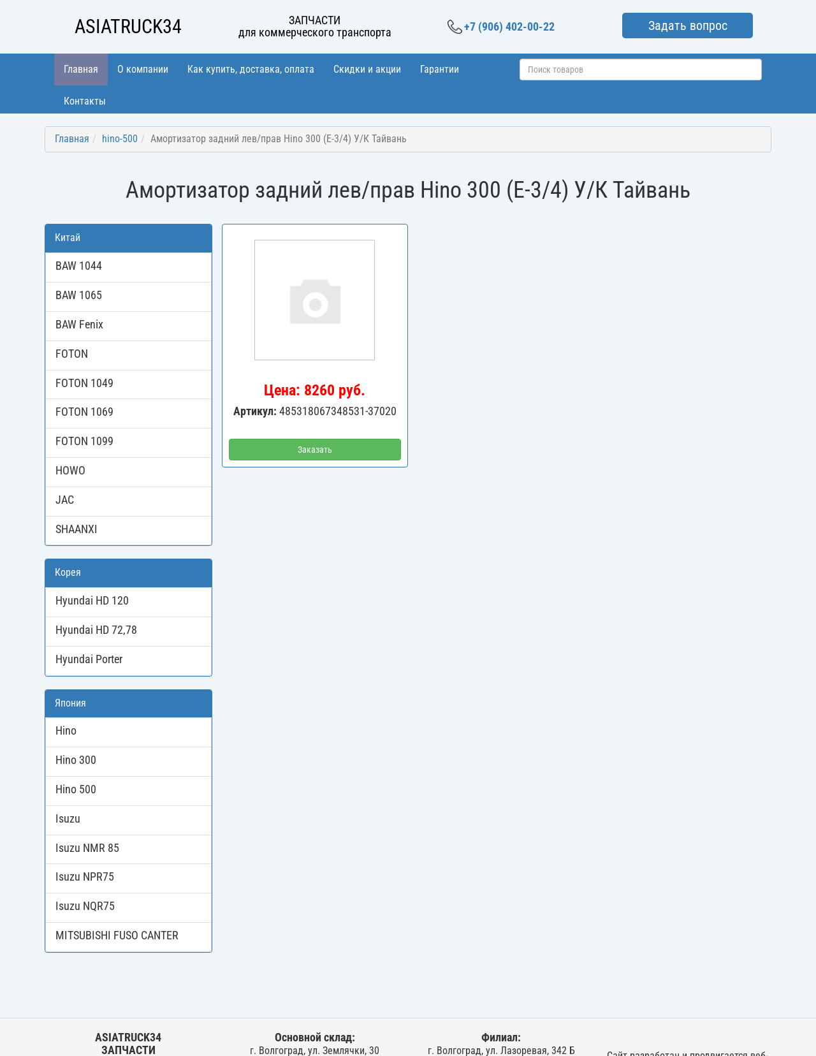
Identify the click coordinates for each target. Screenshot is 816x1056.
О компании (142, 69)
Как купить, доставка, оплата (250, 69)
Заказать (315, 449)
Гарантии (439, 69)
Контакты (85, 101)
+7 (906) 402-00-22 (501, 27)
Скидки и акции (367, 69)
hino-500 (120, 139)
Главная (81, 69)
